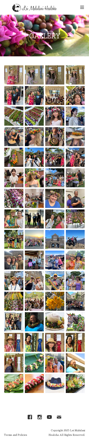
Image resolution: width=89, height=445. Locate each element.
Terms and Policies (15, 435)
